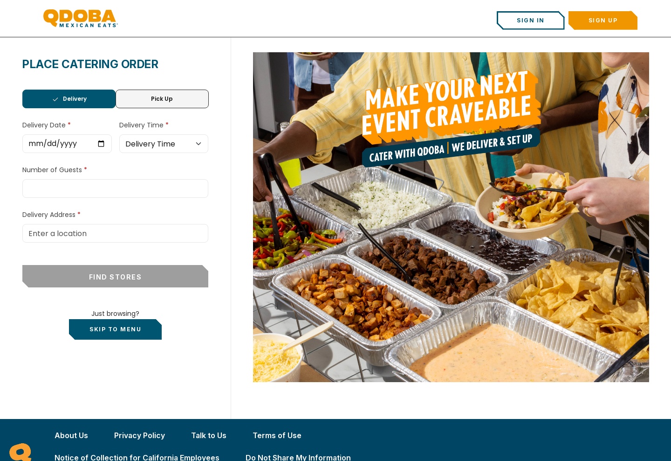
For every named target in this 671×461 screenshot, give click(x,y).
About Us (71, 435)
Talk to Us (208, 435)
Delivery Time (142, 125)
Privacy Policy (139, 435)
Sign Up (603, 20)
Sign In (531, 20)
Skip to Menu (115, 329)
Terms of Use (277, 435)
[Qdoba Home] (80, 18)
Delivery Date (45, 125)
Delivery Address (48, 214)
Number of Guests (53, 170)
